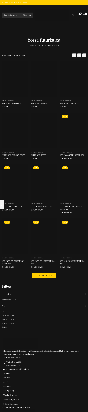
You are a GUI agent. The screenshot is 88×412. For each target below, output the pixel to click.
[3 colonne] (84, 55)
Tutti (3, 311)
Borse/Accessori (9, 299)
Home (31, 45)
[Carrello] (84, 15)
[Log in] (73, 15)
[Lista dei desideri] (78, 15)
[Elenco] (74, 55)
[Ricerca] (30, 15)
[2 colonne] (79, 55)
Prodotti (40, 45)
